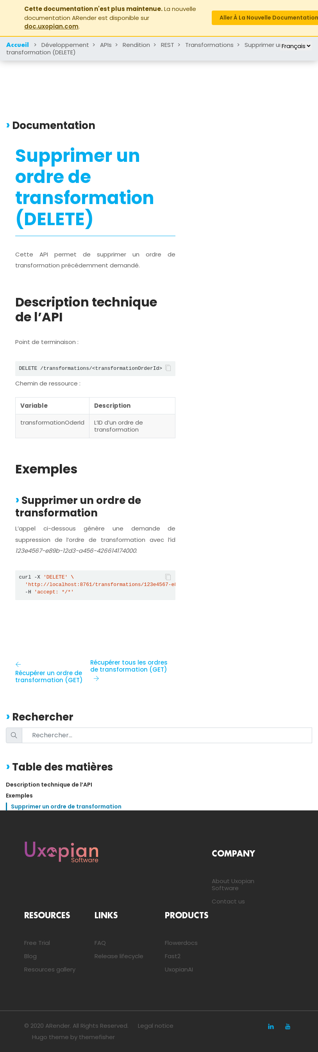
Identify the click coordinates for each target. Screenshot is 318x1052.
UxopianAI (179, 969)
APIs (106, 45)
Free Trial (37, 943)
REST (167, 45)
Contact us (228, 901)
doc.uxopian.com (51, 26)
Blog (30, 956)
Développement (65, 45)
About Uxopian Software (233, 884)
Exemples (19, 795)
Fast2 (172, 956)
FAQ (100, 943)
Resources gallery (49, 969)
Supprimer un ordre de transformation (66, 806)
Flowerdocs (181, 943)
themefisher (97, 1037)
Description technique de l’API (49, 785)
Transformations (209, 45)
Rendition (136, 45)
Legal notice (155, 1026)
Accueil (17, 45)
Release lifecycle (119, 956)
